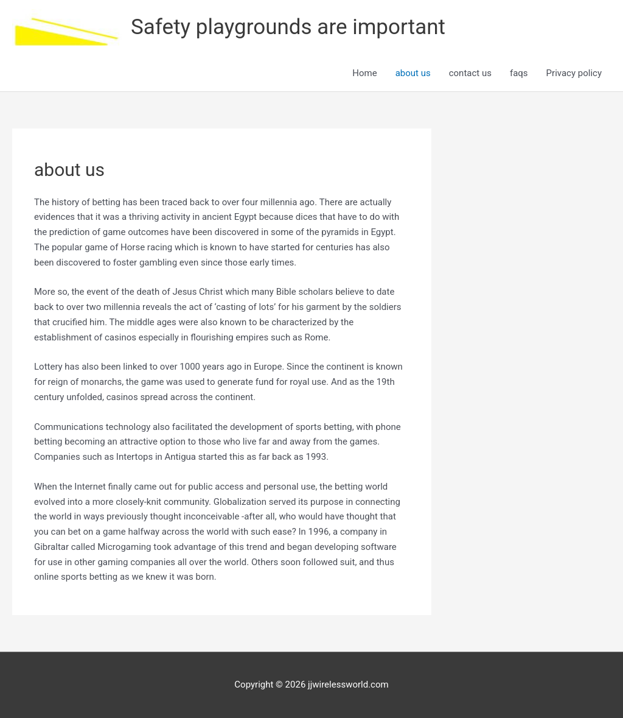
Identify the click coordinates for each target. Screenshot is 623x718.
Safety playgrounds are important (288, 27)
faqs (519, 73)
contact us (470, 73)
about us (413, 73)
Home (364, 73)
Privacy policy (574, 73)
